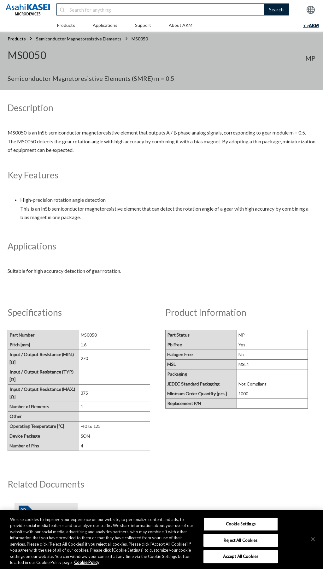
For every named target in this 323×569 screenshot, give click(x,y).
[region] (161, 539)
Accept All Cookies (240, 556)
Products (66, 25)
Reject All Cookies (240, 540)
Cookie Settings (240, 523)
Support (143, 25)
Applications (105, 25)
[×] (313, 539)
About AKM (180, 25)
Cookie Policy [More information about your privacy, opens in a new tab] (86, 562)
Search (276, 9)
